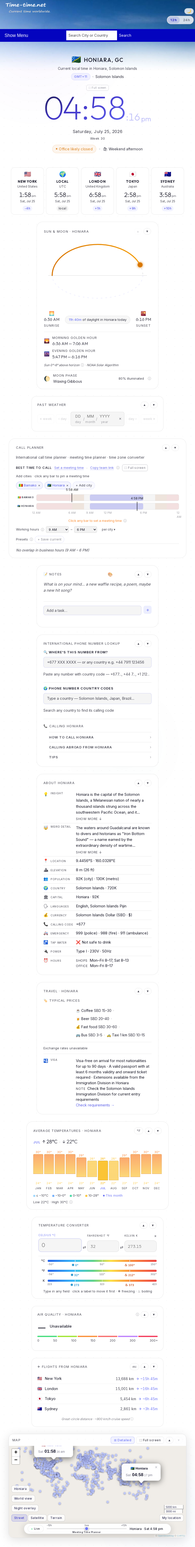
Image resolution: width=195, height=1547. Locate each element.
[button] (141, 1484)
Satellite (37, 1518)
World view (23, 1498)
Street (19, 1518)
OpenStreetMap (166, 1536)
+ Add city (84, 485)
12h (173, 20)
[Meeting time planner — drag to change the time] (87, 1528)
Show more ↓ (89, 819)
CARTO (181, 1536)
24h (186, 20)
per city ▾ (108, 529)
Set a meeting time (69, 468)
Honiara (20, 1489)
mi (134, 1367)
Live (35, 1528)
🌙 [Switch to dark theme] (189, 11)
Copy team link (102, 468)
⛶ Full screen (97, 87)
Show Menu (16, 35)
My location (171, 1518)
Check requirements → (95, 1105)
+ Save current (49, 539)
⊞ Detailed (122, 1440)
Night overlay (25, 1508)
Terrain (56, 1518)
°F (138, 1131)
